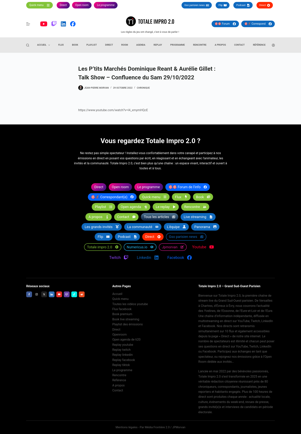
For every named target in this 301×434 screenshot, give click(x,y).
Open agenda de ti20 (126, 339)
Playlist (91, 45)
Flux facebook (122, 309)
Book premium (122, 314)
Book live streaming (125, 319)
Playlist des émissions (127, 324)
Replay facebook (123, 360)
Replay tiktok (121, 365)
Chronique (143, 87)
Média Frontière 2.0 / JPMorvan (165, 427)
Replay (158, 45)
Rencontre (199, 45)
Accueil (44, 45)
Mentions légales (127, 427)
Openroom (119, 334)
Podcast (243, 5)
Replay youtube (122, 345)
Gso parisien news (196, 5)
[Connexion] (273, 45)
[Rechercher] (27, 45)
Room (124, 45)
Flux (61, 45)
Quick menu (120, 299)
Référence (259, 45)
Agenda (140, 45)
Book (75, 45)
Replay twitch (121, 350)
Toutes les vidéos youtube (130, 304)
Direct (264, 5)
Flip (223, 5)
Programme (177, 45)
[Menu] (28, 24)
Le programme (122, 370)
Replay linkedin (122, 355)
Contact (239, 45)
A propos (220, 45)
